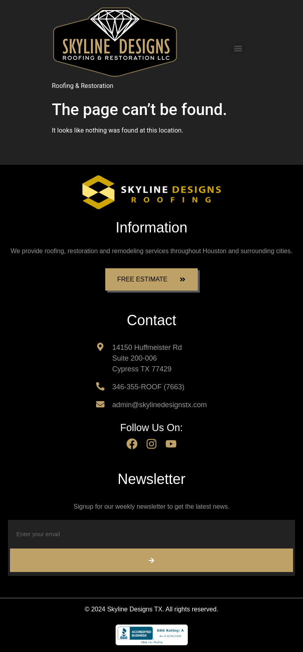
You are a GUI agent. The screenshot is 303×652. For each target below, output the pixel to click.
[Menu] (238, 49)
